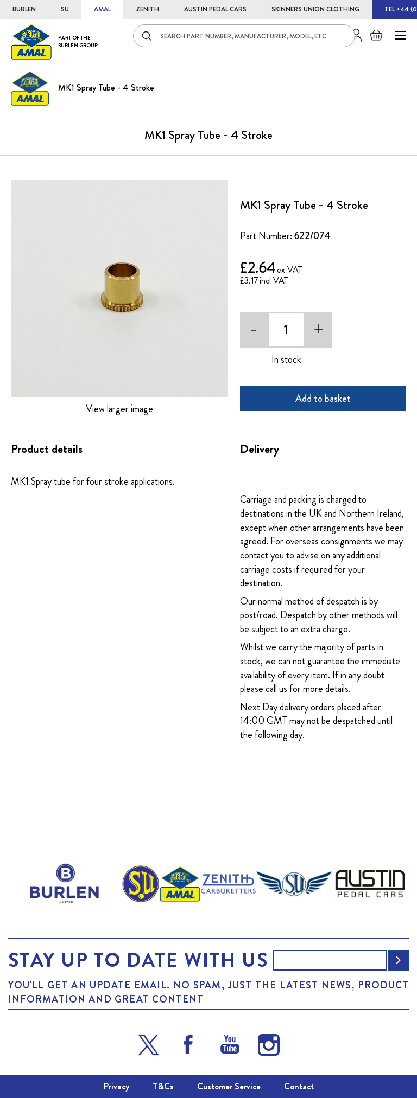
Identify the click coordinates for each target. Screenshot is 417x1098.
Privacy (116, 1086)
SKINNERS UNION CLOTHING (315, 9)
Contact (299, 1086)
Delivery (259, 448)
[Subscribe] (398, 960)
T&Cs (163, 1086)
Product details (47, 448)
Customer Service (229, 1086)
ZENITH (147, 9)
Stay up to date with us (138, 960)
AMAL (102, 9)
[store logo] (54, 41)
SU (65, 9)
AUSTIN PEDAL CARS (215, 9)
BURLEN (24, 9)
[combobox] (244, 35)
